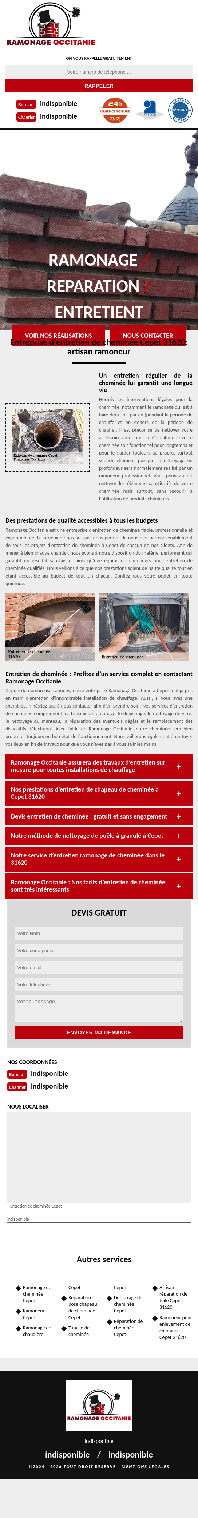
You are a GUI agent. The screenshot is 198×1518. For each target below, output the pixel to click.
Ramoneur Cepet (33, 1314)
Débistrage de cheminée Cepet (128, 1304)
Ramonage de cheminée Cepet (37, 1294)
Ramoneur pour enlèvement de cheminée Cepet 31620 (175, 1328)
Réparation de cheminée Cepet (128, 1327)
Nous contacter (148, 336)
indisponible (58, 103)
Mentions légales (146, 1466)
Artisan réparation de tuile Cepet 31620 (173, 1297)
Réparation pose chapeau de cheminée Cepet (82, 1308)
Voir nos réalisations (58, 336)
